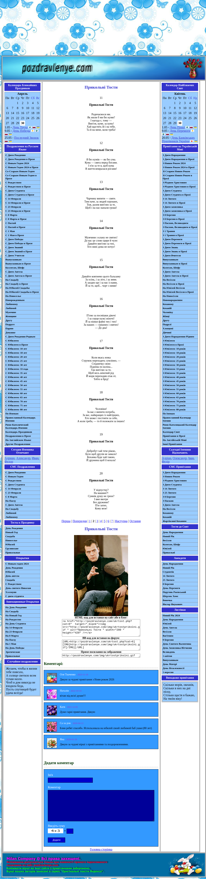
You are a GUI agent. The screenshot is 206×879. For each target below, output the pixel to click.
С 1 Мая (10, 231)
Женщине (10, 316)
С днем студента (14, 596)
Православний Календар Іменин (177, 419)
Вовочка (167, 600)
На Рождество (13, 619)
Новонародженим (172, 300)
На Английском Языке (18, 440)
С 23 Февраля (13, 206)
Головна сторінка (101, 849)
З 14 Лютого (169, 198)
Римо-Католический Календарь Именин (16, 426)
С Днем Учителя (14, 255)
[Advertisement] (103, 29)
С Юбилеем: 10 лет (16, 348)
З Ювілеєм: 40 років (174, 377)
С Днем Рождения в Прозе (20, 159)
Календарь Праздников (18, 431)
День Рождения (14, 528)
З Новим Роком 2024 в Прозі (178, 167)
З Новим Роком (171, 476)
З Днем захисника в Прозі (177, 210)
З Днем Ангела (171, 271)
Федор (9, 461)
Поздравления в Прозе (18, 435)
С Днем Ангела (14, 271)
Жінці (166, 316)
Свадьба (10, 536)
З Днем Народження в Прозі (178, 159)
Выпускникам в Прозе (18, 263)
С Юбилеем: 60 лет (16, 393)
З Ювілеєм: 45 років (174, 381)
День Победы (21, 130)
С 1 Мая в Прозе (14, 235)
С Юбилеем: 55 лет (16, 389)
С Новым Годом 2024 (17, 163)
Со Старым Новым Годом (20, 171)
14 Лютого (168, 575)
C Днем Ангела (14, 504)
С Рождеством (13, 182)
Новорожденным (14, 300)
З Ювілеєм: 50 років (174, 385)
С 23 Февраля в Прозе (17, 210)
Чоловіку (168, 312)
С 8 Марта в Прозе (16, 219)
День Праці (177, 127)
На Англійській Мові (175, 440)
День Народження (173, 532)
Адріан (166, 458)
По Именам (11, 413)
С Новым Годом (14, 476)
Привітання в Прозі (174, 435)
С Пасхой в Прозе (15, 227)
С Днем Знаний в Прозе (18, 251)
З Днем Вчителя (172, 255)
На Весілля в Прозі (173, 283)
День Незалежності (173, 668)
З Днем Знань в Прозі (175, 251)
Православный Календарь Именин (20, 419)
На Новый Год (13, 615)
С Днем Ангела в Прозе (18, 275)
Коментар (54, 787)
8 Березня (168, 584)
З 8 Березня (169, 214)
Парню (9, 328)
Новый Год (11, 532)
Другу (8, 320)
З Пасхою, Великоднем (175, 223)
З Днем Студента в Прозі (177, 194)
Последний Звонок (26, 137)
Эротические (12, 651)
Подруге (10, 324)
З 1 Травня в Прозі (173, 235)
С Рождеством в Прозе (18, 186)
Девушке (10, 332)
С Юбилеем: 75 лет (16, 405)
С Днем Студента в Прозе (19, 194)
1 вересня (168, 672)
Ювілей (167, 548)
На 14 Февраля (13, 627)
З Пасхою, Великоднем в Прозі (180, 227)
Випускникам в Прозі (175, 263)
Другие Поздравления (17, 444)
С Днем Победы (14, 239)
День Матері (170, 664)
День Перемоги (180, 130)
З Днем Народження (174, 155)
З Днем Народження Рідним (178, 336)
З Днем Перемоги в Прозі (177, 243)
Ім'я (50, 775)
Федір (166, 461)
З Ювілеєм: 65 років (174, 397)
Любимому (11, 304)
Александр (23, 458)
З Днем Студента (172, 190)
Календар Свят (171, 431)
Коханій (167, 308)
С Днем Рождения (15, 155)
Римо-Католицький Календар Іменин (179, 426)
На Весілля (169, 279)
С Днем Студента (15, 190)
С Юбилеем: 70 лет (16, 401)
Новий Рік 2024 (171, 615)
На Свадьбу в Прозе (16, 283)
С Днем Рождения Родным (20, 336)
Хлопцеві (168, 328)
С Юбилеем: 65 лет (16, 397)
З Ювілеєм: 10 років (174, 348)
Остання (135, 521)
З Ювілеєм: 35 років (174, 373)
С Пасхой (10, 223)
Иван (35, 458)
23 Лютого (168, 579)
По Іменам (169, 413)
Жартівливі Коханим (174, 521)
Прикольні (169, 552)
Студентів (168, 571)
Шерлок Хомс (170, 596)
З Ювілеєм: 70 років (174, 401)
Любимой (10, 308)
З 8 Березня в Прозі (173, 219)
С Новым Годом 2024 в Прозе (21, 167)
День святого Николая (18, 588)
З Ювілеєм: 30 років (174, 364)
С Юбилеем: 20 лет (16, 356)
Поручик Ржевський (174, 592)
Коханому (168, 304)
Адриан (10, 458)
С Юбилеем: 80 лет (16, 409)
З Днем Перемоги (172, 239)
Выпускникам (13, 259)
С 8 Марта (11, 214)
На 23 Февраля (13, 631)
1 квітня (167, 656)
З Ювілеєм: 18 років (174, 352)
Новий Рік (168, 536)
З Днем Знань (170, 247)
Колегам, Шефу (171, 267)
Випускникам (170, 259)
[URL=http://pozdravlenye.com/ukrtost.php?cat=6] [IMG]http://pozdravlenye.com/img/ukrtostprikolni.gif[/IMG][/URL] (101, 645)
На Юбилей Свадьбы (17, 287)
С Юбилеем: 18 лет (16, 352)
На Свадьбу (12, 279)
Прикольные (12, 552)
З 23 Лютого (169, 492)
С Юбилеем (12, 340)
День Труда (20, 127)
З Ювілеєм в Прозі (173, 344)
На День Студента (15, 623)
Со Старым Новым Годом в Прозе (21, 177)
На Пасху (10, 500)
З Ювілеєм (169, 340)
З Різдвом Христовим (175, 182)
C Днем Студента (15, 484)
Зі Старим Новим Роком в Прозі (177, 177)
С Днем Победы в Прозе (19, 243)
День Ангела (170, 627)
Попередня (80, 521)
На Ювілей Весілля (174, 287)
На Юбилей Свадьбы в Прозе (22, 291)
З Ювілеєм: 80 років (174, 409)
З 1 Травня (169, 231)
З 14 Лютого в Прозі (174, 202)
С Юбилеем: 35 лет (16, 373)
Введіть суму (56, 825)
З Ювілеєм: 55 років (174, 389)
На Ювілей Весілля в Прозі (178, 291)
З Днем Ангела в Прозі (175, 275)
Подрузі (167, 324)
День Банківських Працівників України (178, 139)
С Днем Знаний (14, 247)
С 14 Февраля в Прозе (17, 202)
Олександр (180, 458)
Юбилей (10, 544)
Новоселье (11, 540)
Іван (191, 458)
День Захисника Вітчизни (177, 647)
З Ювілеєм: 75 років (174, 405)
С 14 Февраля (13, 198)
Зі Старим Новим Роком (176, 171)
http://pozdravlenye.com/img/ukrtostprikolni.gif (101, 656)
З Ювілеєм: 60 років (174, 393)
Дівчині (167, 332)
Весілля (167, 540)
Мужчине (10, 312)
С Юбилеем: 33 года (16, 369)
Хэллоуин (10, 592)
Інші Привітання (172, 444)
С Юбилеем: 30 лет (16, 364)
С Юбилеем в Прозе (16, 344)
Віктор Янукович (172, 604)
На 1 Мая (10, 643)
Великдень (169, 651)
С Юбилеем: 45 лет (16, 381)
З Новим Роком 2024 (174, 163)
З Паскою (168, 500)
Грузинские (12, 548)
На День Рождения (16, 607)
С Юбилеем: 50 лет (16, 385)
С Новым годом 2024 (17, 563)
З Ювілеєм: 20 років (174, 356)
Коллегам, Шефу (14, 267)
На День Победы (14, 647)
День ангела (12, 575)
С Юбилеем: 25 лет (16, 360)
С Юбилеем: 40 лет (16, 377)
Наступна (121, 521)
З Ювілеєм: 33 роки (174, 369)
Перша (66, 521)
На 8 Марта (12, 635)
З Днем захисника (173, 206)
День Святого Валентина (177, 643)
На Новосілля (170, 296)
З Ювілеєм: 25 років (174, 360)
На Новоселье (13, 296)
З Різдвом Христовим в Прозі (179, 186)
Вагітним (168, 635)
